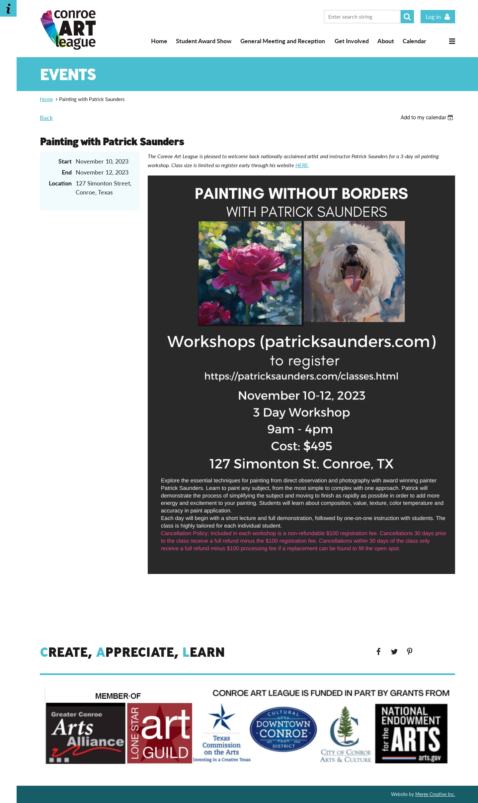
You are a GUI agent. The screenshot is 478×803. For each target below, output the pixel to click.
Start (65, 161)
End (67, 172)
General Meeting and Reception (282, 41)
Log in (433, 16)
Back (46, 117)
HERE (301, 165)
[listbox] (428, 117)
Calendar (414, 41)
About (385, 41)
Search (407, 16)
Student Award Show (203, 41)
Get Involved (352, 41)
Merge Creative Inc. (435, 794)
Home (159, 41)
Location (60, 183)
